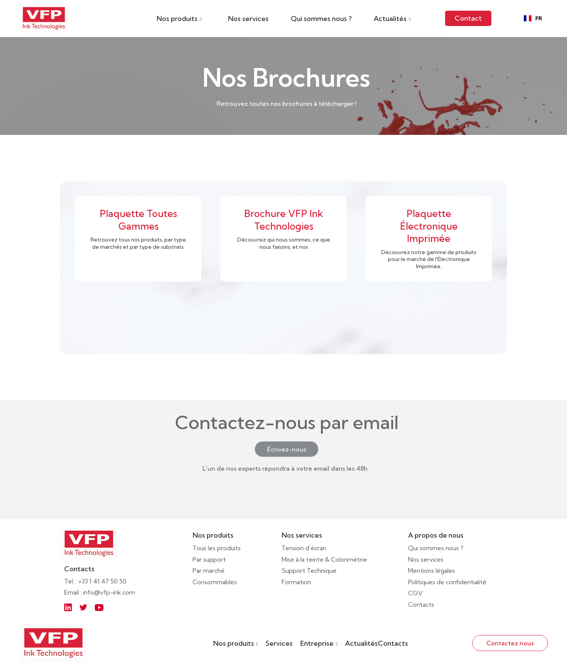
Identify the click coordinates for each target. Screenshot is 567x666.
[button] (179, 18)
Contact (468, 18)
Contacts (393, 643)
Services (279, 643)
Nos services (248, 18)
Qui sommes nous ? (321, 18)
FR (533, 18)
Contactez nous (510, 643)
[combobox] (533, 18)
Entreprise (317, 643)
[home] (44, 18)
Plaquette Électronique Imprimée (429, 225)
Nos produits (233, 643)
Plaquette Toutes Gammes (138, 219)
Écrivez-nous (286, 434)
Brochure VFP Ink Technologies (283, 219)
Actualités (361, 643)
